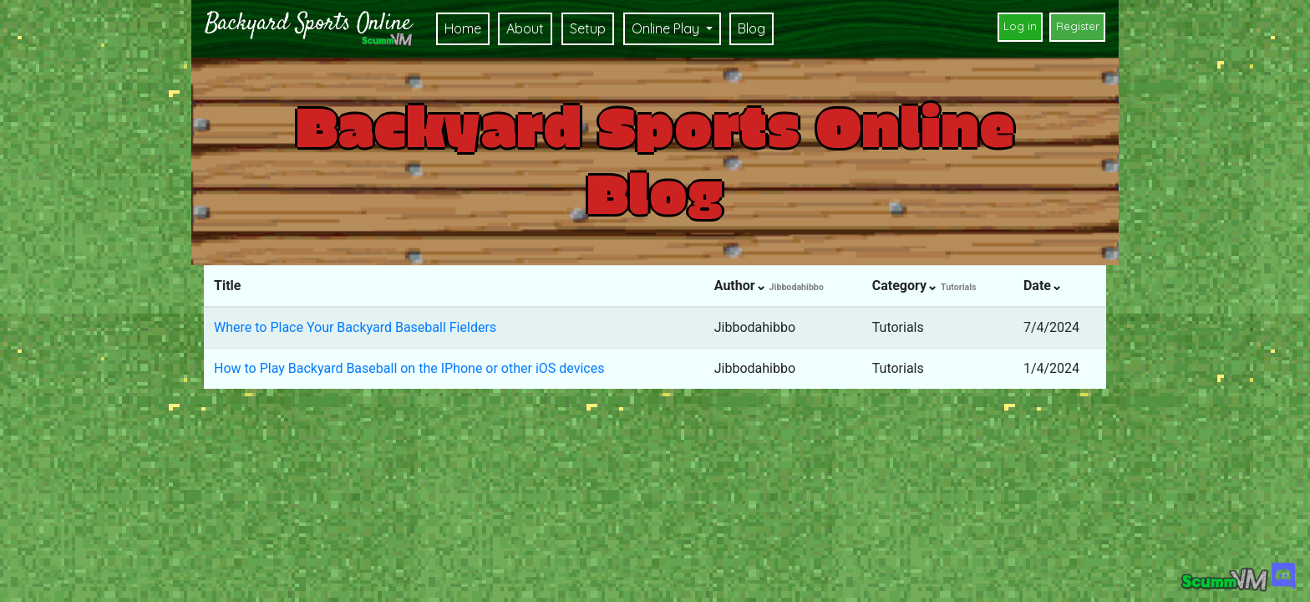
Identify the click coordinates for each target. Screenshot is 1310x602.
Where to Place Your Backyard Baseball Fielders (355, 327)
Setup (588, 28)
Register (1077, 26)
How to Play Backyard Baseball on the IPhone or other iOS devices (409, 368)
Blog (751, 28)
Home (462, 28)
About (525, 28)
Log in (1020, 26)
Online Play (667, 28)
